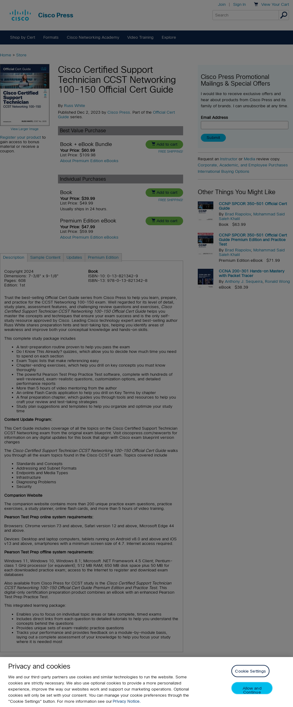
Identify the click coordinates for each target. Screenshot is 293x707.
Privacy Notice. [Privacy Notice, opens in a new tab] (127, 701)
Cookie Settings (250, 671)
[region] (146, 682)
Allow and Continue (252, 690)
